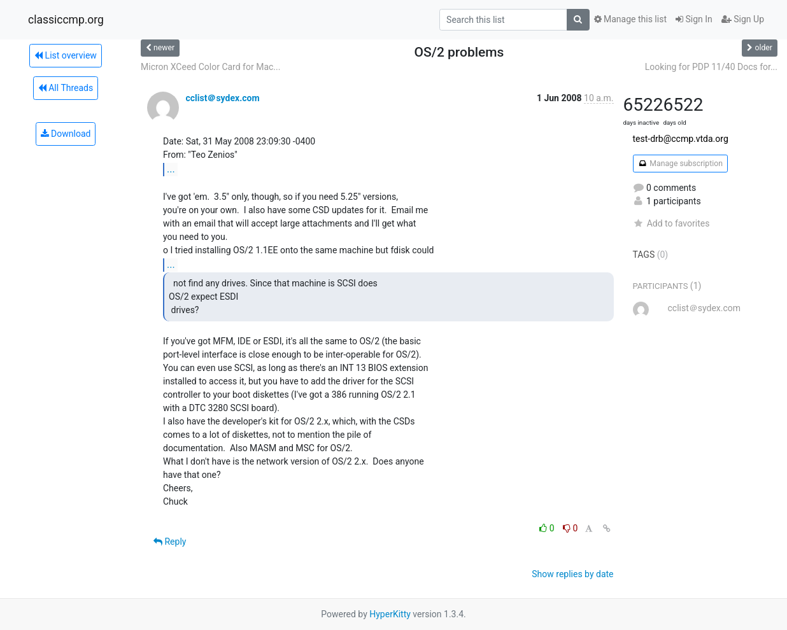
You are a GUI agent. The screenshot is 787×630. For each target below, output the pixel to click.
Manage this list (630, 19)
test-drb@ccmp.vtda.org (680, 139)
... (171, 169)
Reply (169, 541)
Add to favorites (671, 223)
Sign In (694, 19)
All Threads (65, 88)
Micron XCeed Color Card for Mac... (210, 67)
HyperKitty (390, 614)
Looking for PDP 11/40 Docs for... (711, 67)
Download (66, 134)
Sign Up (742, 19)
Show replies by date (572, 574)
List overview (65, 55)
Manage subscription (680, 163)
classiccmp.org (66, 19)
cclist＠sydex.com (222, 98)
